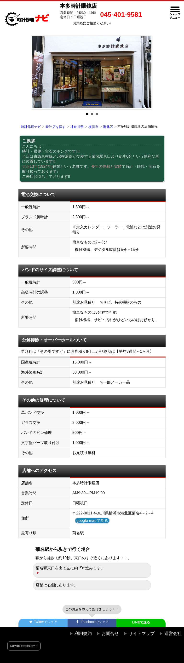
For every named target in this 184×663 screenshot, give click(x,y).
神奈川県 (77, 127)
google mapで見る (92, 521)
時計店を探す (56, 127)
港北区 (108, 127)
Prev (38, 72)
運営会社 (173, 633)
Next (146, 72)
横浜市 (93, 127)
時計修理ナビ (31, 127)
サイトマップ (142, 633)
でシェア (43, 622)
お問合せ (110, 633)
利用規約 (83, 633)
